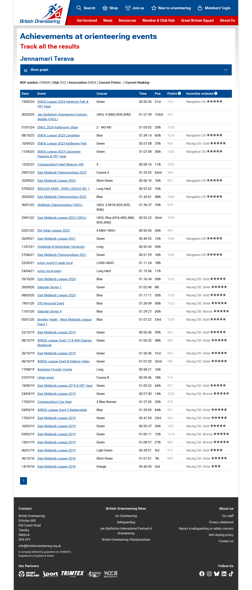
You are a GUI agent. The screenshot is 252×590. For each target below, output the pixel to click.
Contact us (226, 541)
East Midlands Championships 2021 (61, 255)
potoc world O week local (55, 263)
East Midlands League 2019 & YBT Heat (64, 386)
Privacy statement (221, 522)
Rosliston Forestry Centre (54, 369)
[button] (87, 20)
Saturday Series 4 (49, 311)
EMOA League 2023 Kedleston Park (62, 143)
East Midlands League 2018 (56, 458)
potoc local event (49, 271)
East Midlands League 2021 (56, 239)
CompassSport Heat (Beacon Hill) (60, 164)
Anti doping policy (221, 535)
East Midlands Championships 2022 (61, 197)
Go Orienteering (126, 516)
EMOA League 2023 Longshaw (58, 135)
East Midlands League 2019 (56, 332)
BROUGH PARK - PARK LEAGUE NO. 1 (63, 189)
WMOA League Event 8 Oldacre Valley (63, 361)
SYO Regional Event (50, 303)
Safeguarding (126, 522)
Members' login (217, 8)
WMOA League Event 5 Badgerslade (62, 410)
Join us (138, 8)
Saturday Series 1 (49, 287)
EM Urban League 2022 (53, 230)
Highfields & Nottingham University (61, 247)
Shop (113, 8)
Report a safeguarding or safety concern (206, 528)
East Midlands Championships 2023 (61, 172)
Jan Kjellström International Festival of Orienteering (126, 531)
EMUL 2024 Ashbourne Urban (57, 127)
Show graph (36, 70)
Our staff (227, 516)
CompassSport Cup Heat (54, 402)
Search (89, 8)
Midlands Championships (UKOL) (60, 205)
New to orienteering (174, 8)
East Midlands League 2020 (56, 279)
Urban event (45, 377)
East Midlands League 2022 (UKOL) (61, 218)
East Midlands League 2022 (56, 181)
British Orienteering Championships (126, 539)
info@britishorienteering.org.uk (40, 546)
